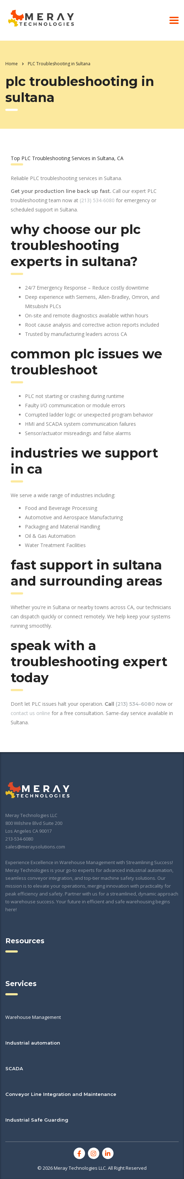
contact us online (30, 713)
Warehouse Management (33, 1017)
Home (11, 64)
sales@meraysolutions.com (35, 846)
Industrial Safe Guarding (36, 1120)
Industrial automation (32, 1043)
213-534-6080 (19, 839)
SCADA (14, 1068)
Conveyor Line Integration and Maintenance (60, 1094)
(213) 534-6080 (97, 200)
